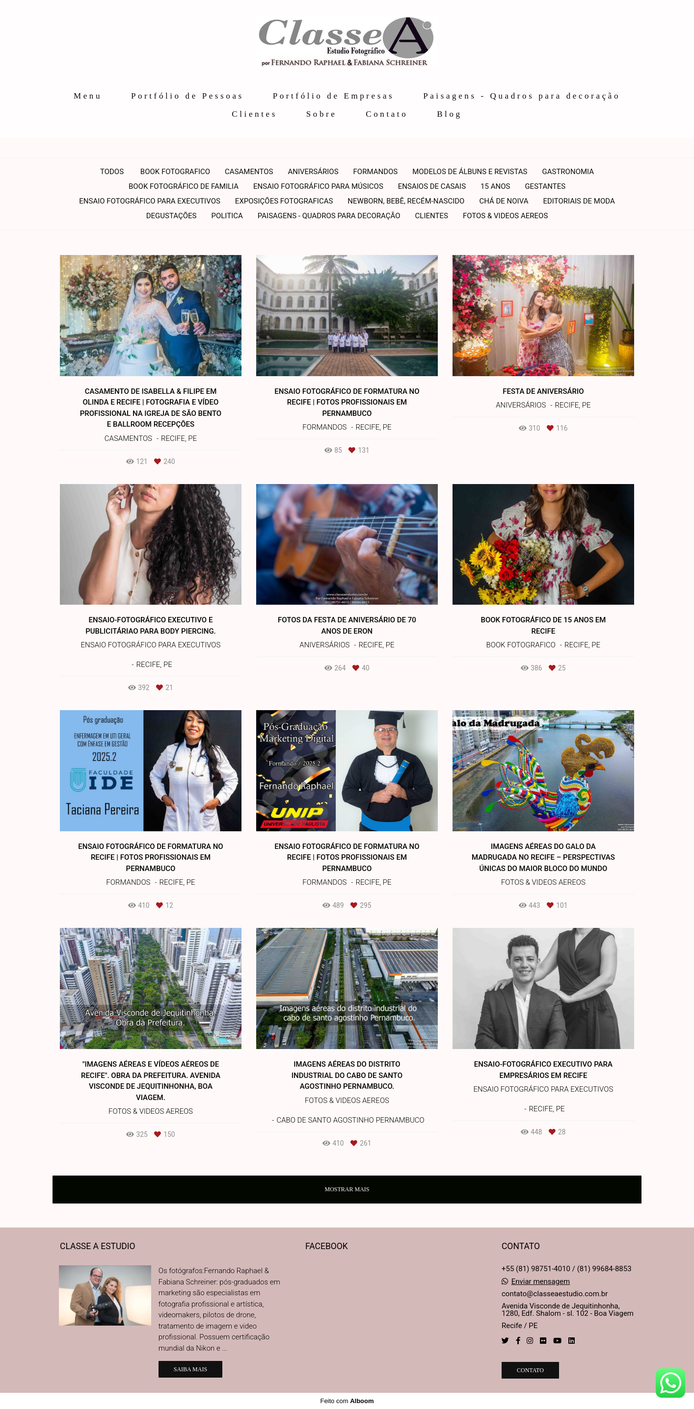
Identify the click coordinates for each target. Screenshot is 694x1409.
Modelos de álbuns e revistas (469, 172)
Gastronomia (568, 172)
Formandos (375, 172)
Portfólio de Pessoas (187, 96)
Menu (88, 96)
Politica (227, 216)
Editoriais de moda (578, 201)
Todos (112, 172)
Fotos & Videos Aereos (505, 216)
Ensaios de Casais (432, 186)
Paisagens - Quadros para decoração (521, 96)
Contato (387, 114)
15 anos (495, 186)
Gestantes (545, 186)
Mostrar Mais (346, 1189)
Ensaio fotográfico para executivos (149, 201)
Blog (449, 114)
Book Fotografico (175, 172)
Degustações (171, 216)
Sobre (321, 114)
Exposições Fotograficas (284, 201)
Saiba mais (190, 1369)
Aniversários (313, 172)
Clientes (254, 114)
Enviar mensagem (540, 1281)
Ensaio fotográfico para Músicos (318, 186)
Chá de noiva (503, 201)
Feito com (347, 1401)
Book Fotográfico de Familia (184, 186)
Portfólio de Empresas (334, 96)
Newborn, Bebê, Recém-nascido (405, 201)
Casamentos (249, 172)
